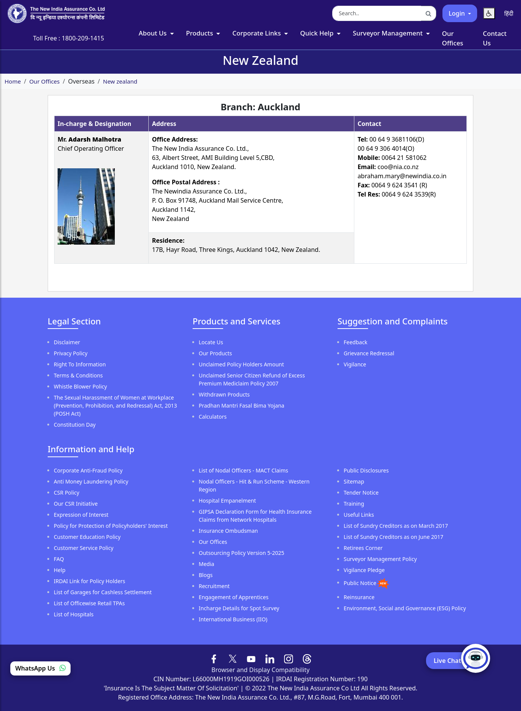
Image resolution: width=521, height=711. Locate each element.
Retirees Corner (363, 547)
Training (354, 503)
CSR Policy (66, 492)
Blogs (206, 575)
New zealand (120, 81)
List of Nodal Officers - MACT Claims (243, 470)
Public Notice (360, 582)
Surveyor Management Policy (380, 559)
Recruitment (214, 586)
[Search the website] (376, 13)
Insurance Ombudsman (228, 530)
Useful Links (359, 514)
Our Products (215, 353)
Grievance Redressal (369, 353)
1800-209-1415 (83, 38)
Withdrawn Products (224, 394)
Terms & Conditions (78, 375)
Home (13, 81)
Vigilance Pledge (364, 570)
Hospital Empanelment (227, 500)
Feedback (355, 342)
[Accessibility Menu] (489, 13)
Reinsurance (359, 597)
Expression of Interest (81, 514)
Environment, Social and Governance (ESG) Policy (405, 608)
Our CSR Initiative (76, 503)
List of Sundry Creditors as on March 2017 (396, 525)
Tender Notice (361, 492)
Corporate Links (257, 33)
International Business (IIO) (233, 619)
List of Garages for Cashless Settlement (103, 592)
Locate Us (211, 342)
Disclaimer (67, 342)
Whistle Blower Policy (80, 386)
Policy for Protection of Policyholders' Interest (111, 525)
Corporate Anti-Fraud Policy (88, 470)
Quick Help (317, 33)
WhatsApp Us (40, 668)
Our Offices (452, 38)
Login (457, 13)
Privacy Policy (70, 353)
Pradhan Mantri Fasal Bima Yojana (241, 405)
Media (206, 564)
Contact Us (495, 38)
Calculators (213, 416)
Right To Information (80, 364)
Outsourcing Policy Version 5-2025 (241, 552)
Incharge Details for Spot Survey (239, 608)
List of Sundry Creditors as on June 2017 (393, 536)
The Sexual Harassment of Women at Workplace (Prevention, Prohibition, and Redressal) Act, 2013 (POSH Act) (115, 405)
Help (60, 570)
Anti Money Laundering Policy (91, 481)
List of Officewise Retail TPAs (89, 603)
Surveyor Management (389, 33)
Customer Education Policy (87, 536)
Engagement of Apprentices (234, 597)
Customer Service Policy (84, 547)
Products (200, 33)
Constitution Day (75, 424)
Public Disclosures (366, 470)
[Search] (428, 13)
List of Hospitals (73, 614)
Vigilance (355, 364)
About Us (154, 33)
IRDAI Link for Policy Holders (89, 581)
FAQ (59, 559)
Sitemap (354, 481)
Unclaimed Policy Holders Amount (241, 364)
